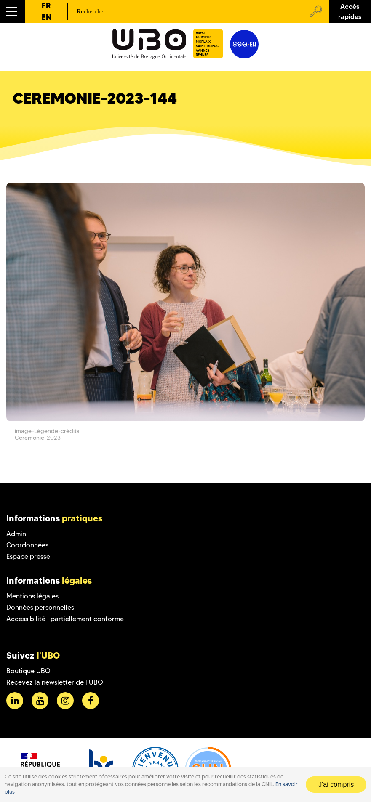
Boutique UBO (28, 671)
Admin (16, 534)
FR (46, 6)
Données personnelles (40, 607)
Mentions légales (32, 596)
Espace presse (28, 556)
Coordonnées (27, 545)
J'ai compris (336, 784)
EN (46, 17)
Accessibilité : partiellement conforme (65, 619)
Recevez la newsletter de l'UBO (54, 682)
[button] (12, 11)
